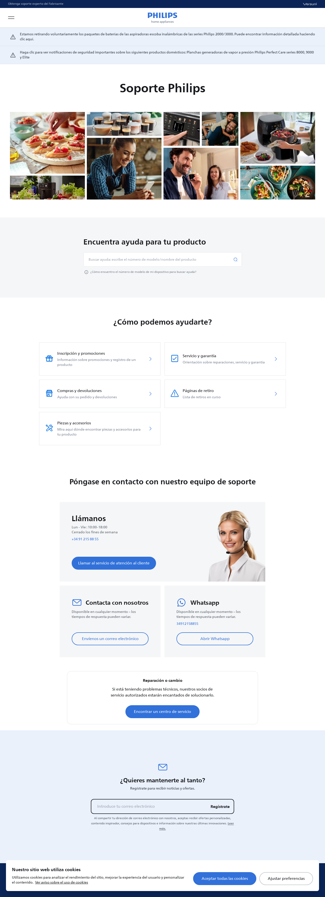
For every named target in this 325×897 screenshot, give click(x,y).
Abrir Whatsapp (215, 639)
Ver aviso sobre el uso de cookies (61, 882)
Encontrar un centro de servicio (162, 711)
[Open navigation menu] (11, 18)
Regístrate (220, 806)
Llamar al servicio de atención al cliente (114, 563)
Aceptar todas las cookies (225, 878)
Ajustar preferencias (286, 878)
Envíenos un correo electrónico (110, 639)
